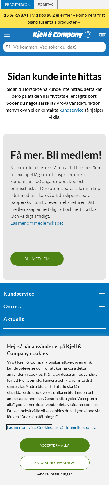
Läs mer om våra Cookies (29, 427)
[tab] (17, 4)
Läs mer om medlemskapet (36, 223)
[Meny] (7, 35)
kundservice (71, 110)
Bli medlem (37, 258)
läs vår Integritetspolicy (74, 427)
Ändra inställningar (54, 473)
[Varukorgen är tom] (102, 34)
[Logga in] (88, 34)
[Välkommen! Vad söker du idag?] (58, 46)
